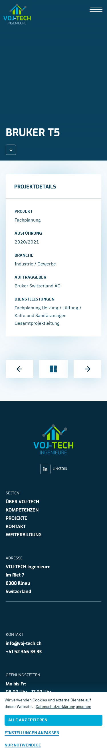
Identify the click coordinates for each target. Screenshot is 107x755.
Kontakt (16, 526)
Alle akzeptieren (27, 719)
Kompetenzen (22, 510)
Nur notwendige (23, 745)
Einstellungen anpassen (32, 732)
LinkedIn (53, 469)
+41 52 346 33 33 (24, 652)
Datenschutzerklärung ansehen (63, 706)
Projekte (16, 518)
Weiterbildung (24, 535)
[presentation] (96, 10)
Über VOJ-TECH (22, 502)
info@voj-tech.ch (24, 643)
